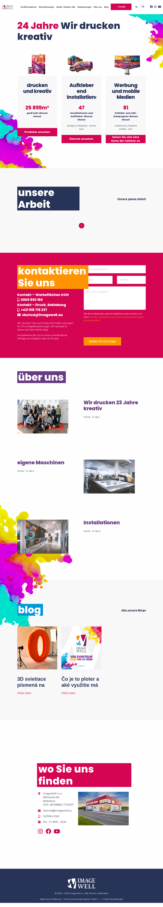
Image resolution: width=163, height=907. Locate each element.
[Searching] (137, 7)
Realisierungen (84, 7)
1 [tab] (81, 221)
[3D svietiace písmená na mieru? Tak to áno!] (37, 665)
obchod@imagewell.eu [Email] (57, 814)
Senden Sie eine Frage (104, 336)
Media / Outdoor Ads (65, 7)
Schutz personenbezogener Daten (80, 903)
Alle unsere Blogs (133, 614)
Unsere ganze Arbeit (131, 194)
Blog (106, 7)
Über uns (98, 7)
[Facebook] (150, 7)
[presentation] (105, 324)
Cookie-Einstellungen (113, 903)
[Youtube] (159, 7)
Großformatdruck (28, 7)
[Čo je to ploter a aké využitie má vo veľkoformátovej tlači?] (81, 665)
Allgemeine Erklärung (50, 903)
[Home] (7, 7)
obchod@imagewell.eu (45, 321)
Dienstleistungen (46, 7)
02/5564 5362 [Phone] (51, 820)
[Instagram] (155, 7)
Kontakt (122, 7)
